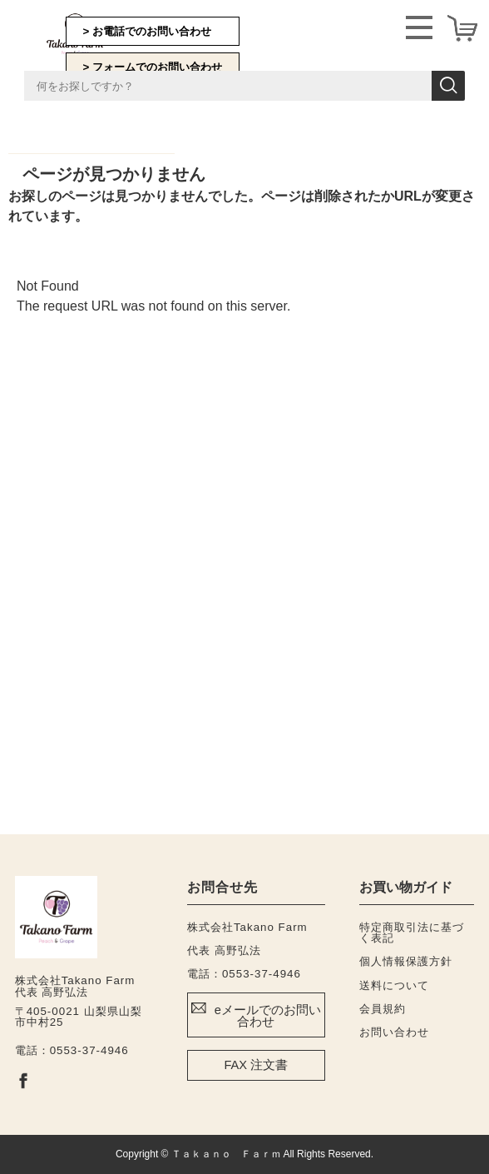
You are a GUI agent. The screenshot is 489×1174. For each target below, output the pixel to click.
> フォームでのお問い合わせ (153, 67)
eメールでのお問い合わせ (268, 1016)
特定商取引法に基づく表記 (411, 932)
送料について (394, 985)
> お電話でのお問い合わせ (147, 31)
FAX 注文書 (256, 1065)
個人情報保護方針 (405, 961)
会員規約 (382, 1008)
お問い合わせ (394, 1032)
